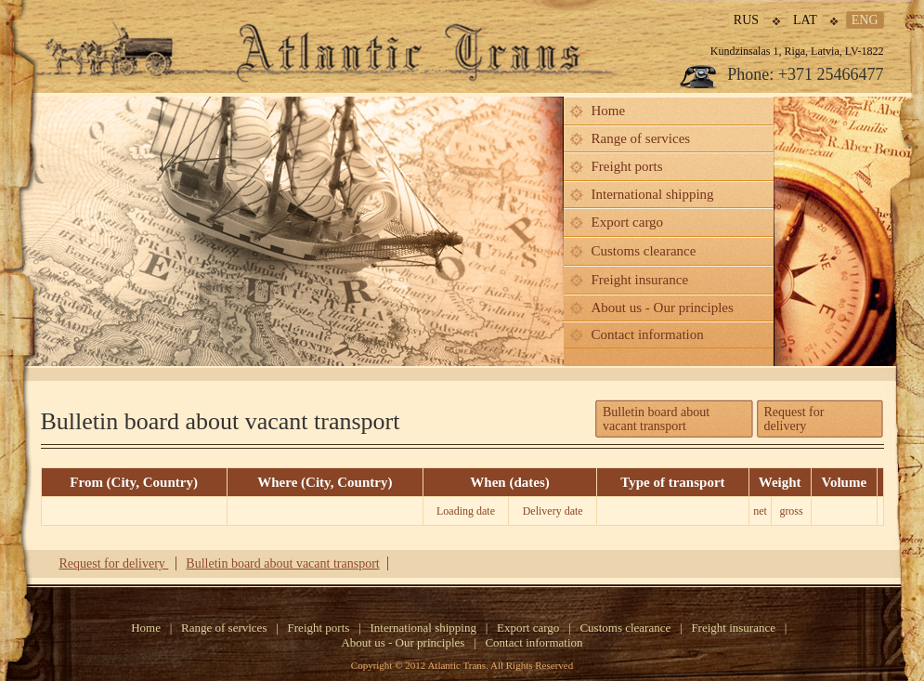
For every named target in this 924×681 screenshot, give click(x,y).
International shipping (653, 194)
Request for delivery (794, 419)
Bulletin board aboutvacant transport (656, 419)
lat (805, 20)
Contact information (648, 334)
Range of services (641, 138)
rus (746, 20)
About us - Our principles (663, 307)
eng (865, 20)
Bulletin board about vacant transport (282, 563)
